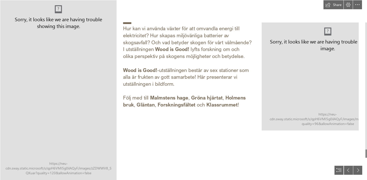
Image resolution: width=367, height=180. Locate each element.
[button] (333, 4)
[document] (183, 90)
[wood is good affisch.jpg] (58, 90)
